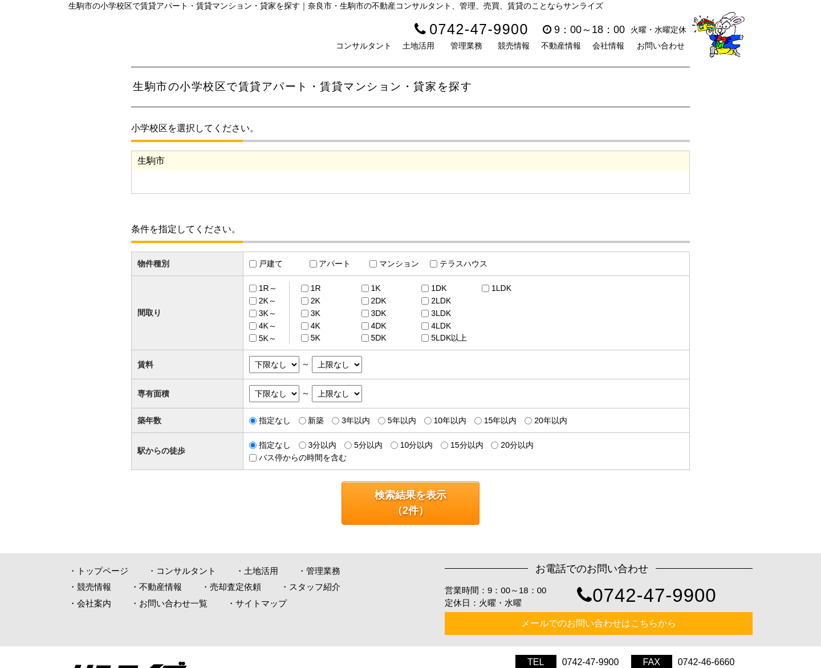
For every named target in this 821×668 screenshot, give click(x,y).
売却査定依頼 (235, 587)
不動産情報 (561, 45)
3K (315, 313)
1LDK (501, 288)
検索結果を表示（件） (410, 502)
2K (315, 300)
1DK (438, 288)
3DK (378, 313)
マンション (399, 263)
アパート (335, 263)
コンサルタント (364, 45)
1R (316, 288)
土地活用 (418, 45)
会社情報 (608, 45)
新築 (316, 420)
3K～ (268, 313)
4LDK (441, 325)
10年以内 (449, 420)
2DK (378, 300)
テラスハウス (463, 263)
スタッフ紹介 (314, 587)
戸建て (271, 263)
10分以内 (416, 445)
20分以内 (517, 445)
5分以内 (368, 445)
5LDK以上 (449, 337)
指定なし (275, 420)
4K (315, 325)
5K (315, 337)
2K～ (268, 300)
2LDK (441, 300)
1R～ (268, 288)
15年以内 (500, 420)
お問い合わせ (661, 45)
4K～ (268, 325)
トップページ (102, 571)
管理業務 (466, 45)
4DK (378, 325)
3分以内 (322, 445)
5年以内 (402, 420)
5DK (378, 337)
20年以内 (550, 420)
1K (375, 288)
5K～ (268, 337)
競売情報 (514, 45)
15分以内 (466, 445)
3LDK (441, 313)
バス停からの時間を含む (303, 457)
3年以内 (356, 420)
